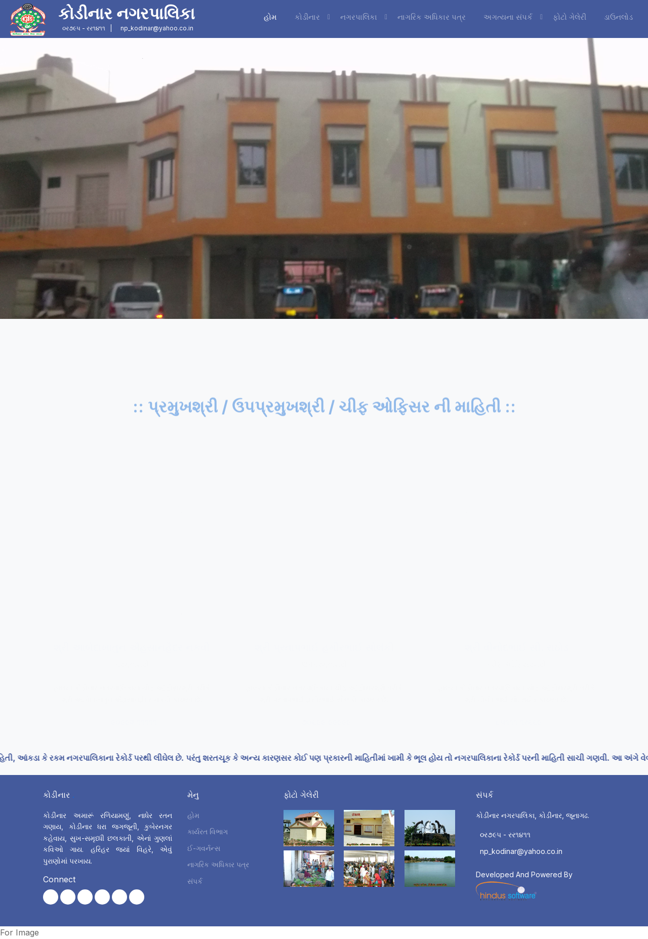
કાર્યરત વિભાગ (207, 831)
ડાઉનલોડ (618, 17)
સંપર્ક (194, 881)
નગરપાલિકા (358, 17)
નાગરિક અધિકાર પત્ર (431, 17)
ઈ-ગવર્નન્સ (203, 848)
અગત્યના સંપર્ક (508, 17)
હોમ (270, 17)
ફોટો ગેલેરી (569, 17)
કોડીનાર (307, 17)
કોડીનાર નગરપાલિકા (126, 13)
